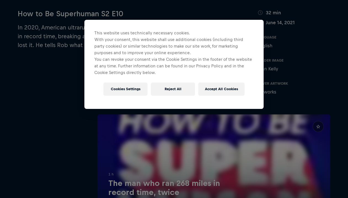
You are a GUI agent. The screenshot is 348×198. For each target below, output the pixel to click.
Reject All (173, 89)
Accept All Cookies (221, 89)
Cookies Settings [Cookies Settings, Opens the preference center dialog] (125, 89)
